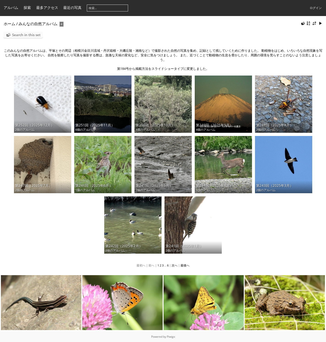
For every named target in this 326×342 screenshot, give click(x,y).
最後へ (185, 265)
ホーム (9, 23)
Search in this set (26, 35)
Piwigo (171, 337)
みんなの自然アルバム (38, 23)
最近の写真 (72, 7)
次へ (175, 265)
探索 (27, 7)
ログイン (316, 8)
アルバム (11, 7)
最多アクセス (47, 7)
